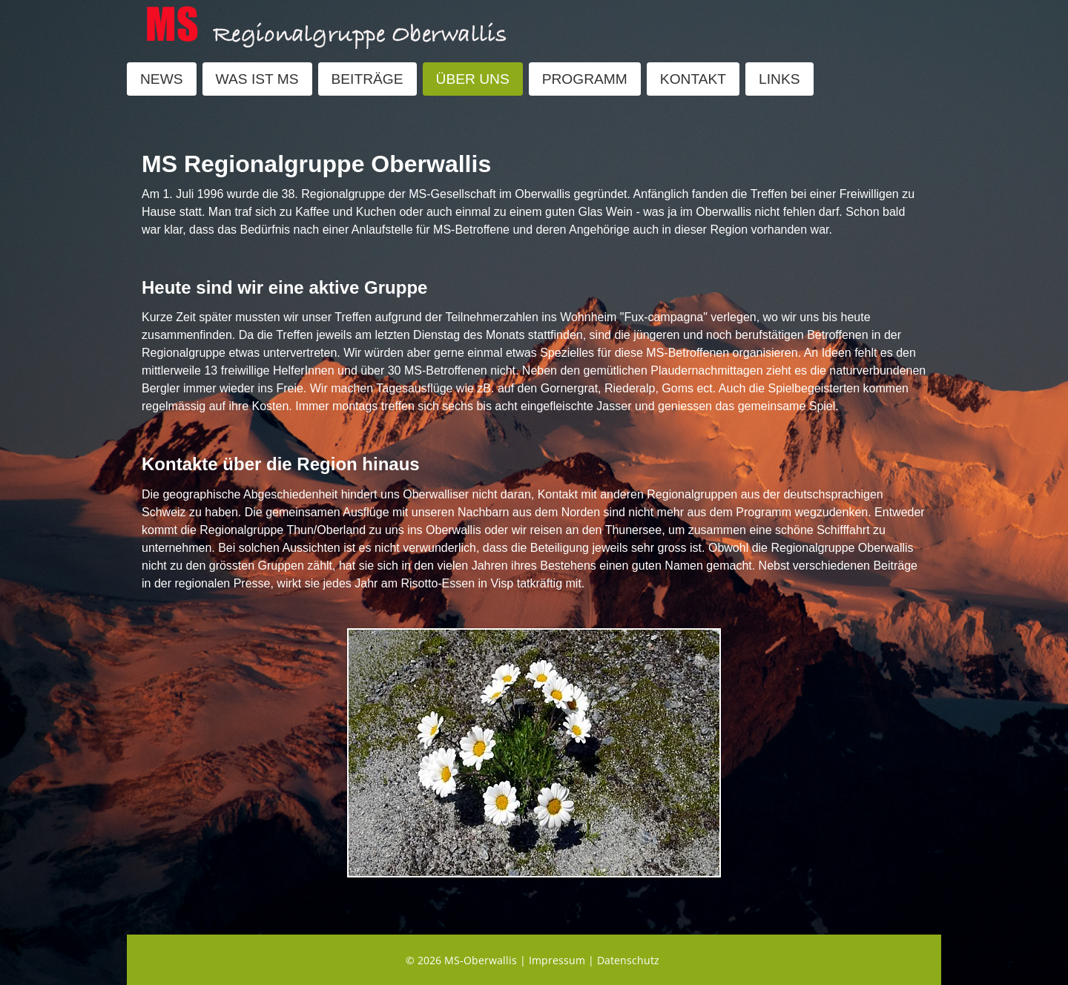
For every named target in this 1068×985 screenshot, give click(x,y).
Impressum (557, 960)
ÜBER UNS (473, 79)
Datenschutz (628, 960)
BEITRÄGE (367, 79)
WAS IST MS (257, 79)
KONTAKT (693, 79)
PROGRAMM (584, 79)
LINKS (779, 79)
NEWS (161, 79)
